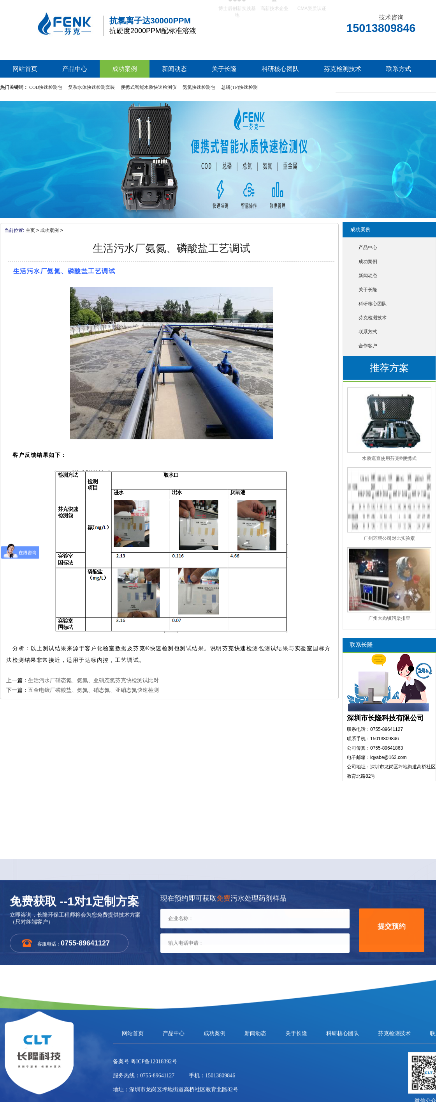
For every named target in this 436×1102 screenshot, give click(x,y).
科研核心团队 (280, 68)
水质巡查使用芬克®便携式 (389, 458)
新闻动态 (174, 68)
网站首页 (24, 68)
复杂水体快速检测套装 (91, 87)
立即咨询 (337, 912)
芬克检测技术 (342, 68)
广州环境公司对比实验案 (389, 538)
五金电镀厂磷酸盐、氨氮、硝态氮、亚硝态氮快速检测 (93, 690)
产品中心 (74, 68)
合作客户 (368, 345)
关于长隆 (224, 68)
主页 (30, 230)
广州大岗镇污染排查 (389, 618)
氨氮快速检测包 (199, 87)
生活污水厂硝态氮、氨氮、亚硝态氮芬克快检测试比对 (93, 680)
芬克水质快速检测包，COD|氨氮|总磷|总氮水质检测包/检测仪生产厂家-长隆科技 (50, 18)
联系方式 (398, 68)
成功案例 (124, 68)
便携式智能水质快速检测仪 (149, 87)
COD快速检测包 (45, 87)
